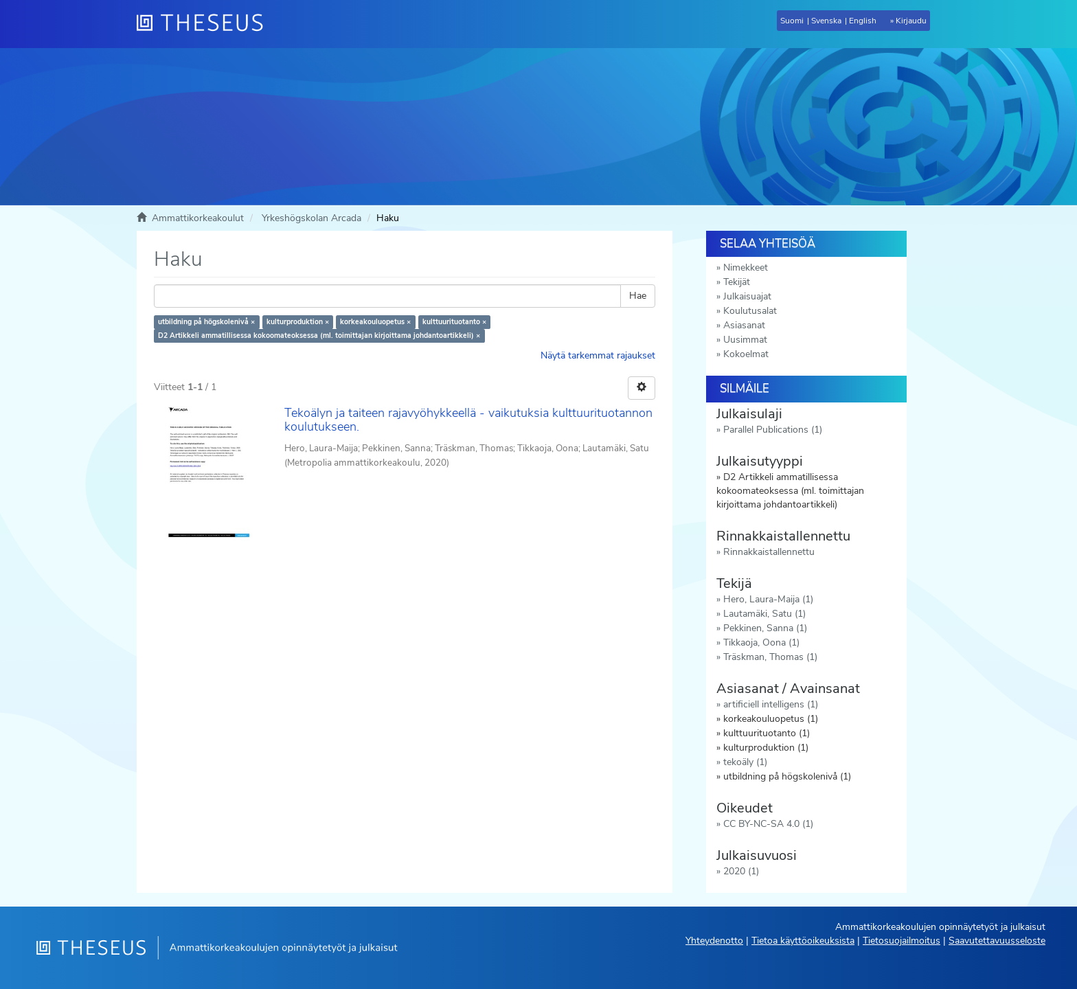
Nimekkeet (745, 267)
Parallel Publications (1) (772, 429)
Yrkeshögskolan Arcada (311, 218)
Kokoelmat (746, 354)
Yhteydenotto (714, 940)
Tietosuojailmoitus (901, 940)
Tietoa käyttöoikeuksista (802, 940)
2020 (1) (741, 871)
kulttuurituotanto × (454, 322)
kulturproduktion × (298, 322)
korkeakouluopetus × (375, 322)
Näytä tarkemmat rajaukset (598, 355)
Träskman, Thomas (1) (770, 656)
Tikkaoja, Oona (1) (761, 642)
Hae (637, 295)
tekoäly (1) (745, 762)
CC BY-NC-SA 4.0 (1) (768, 823)
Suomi (792, 20)
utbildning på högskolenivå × (206, 322)
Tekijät (736, 281)
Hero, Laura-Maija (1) (768, 599)
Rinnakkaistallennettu (769, 551)
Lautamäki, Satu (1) (764, 613)
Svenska (826, 20)
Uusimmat (745, 339)
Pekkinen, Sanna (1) (765, 628)
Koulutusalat (750, 310)
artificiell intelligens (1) (770, 704)
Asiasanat (744, 325)
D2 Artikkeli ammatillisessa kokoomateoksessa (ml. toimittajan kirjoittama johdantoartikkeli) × (319, 335)
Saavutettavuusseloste (997, 940)
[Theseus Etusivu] (205, 24)
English (862, 20)
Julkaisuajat (747, 296)
